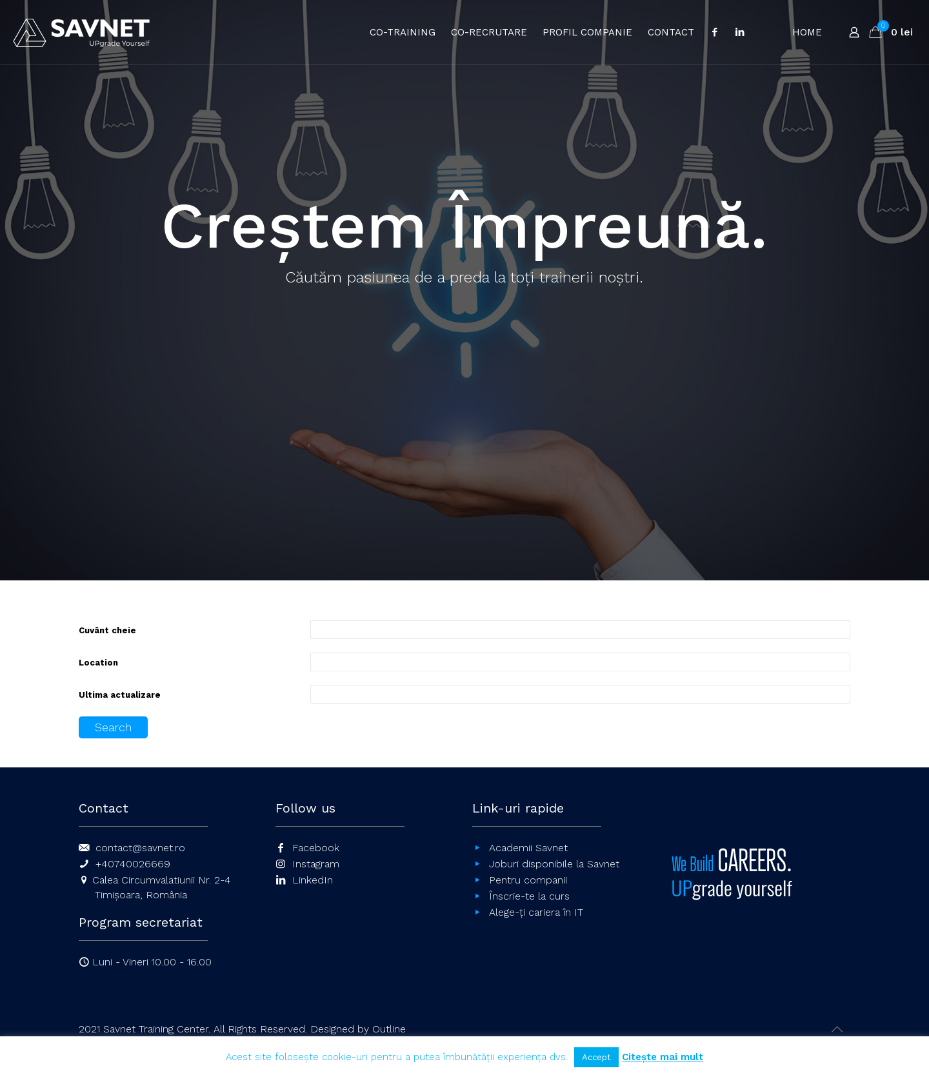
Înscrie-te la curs (529, 896)
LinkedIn (312, 880)
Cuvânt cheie (107, 630)
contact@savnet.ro (140, 848)
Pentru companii (528, 880)
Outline (389, 1029)
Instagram (315, 864)
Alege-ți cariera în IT (536, 912)
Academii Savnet (528, 848)
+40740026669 (132, 864)
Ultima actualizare (120, 695)
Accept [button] (596, 1057)
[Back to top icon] (836, 1029)
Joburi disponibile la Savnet (554, 864)
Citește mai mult (662, 1057)
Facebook (315, 848)
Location (98, 662)
